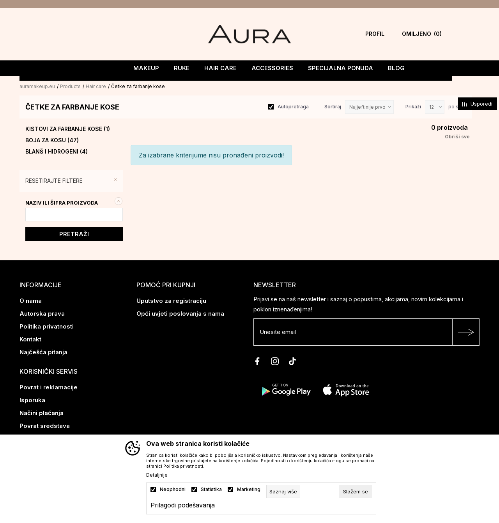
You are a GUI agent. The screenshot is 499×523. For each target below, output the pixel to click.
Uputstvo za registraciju (171, 300)
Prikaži (413, 106)
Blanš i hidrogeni (56, 151)
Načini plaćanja (41, 412)
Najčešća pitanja (43, 351)
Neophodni (173, 489)
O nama (30, 300)
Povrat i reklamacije (48, 386)
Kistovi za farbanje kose (67, 128)
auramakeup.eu (37, 85)
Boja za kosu (52, 139)
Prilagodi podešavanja (182, 505)
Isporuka (32, 399)
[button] (73, 180)
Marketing (248, 489)
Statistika (211, 489)
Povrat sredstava (44, 425)
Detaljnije (157, 475)
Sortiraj (332, 106)
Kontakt (30, 338)
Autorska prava (42, 312)
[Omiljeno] (422, 34)
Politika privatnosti (46, 325)
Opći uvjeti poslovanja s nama (180, 312)
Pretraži (74, 233)
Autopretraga (293, 106)
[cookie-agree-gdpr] (355, 491)
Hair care (96, 85)
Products (70, 85)
